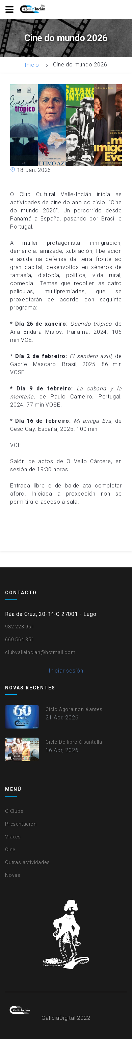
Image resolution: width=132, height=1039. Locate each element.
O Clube (14, 811)
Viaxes (13, 836)
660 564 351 (19, 639)
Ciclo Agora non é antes (74, 709)
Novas (13, 875)
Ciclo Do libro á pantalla (74, 742)
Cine (10, 849)
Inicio (32, 65)
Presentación (21, 824)
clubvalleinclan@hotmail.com (40, 652)
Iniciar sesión (66, 670)
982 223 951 (19, 626)
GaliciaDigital (58, 1018)
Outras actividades (27, 862)
